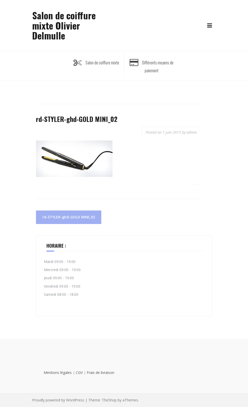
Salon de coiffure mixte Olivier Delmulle (64, 25)
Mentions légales (58, 372)
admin (192, 132)
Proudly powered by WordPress (58, 400)
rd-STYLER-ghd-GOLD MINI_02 (68, 217)
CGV (79, 372)
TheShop (109, 400)
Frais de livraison (100, 372)
